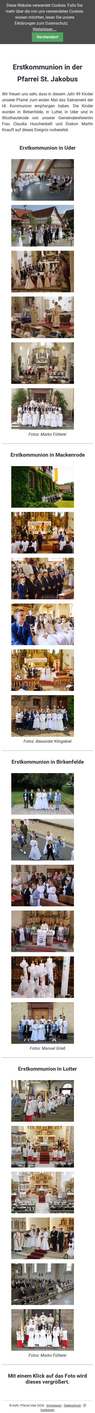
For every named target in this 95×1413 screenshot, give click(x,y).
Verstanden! (47, 37)
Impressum (54, 1405)
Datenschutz (72, 1405)
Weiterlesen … (45, 29)
